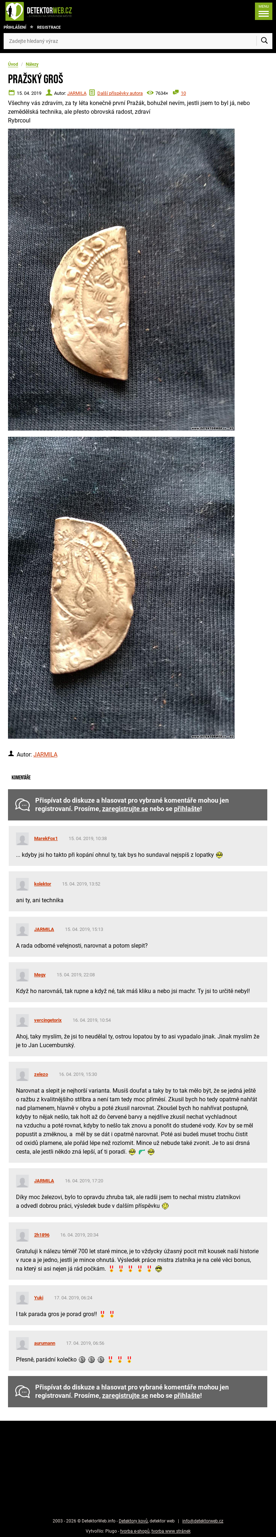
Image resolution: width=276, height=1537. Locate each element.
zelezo (41, 1074)
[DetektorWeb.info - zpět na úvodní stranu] (63, 11)
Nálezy (32, 64)
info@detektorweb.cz (202, 1521)
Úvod (13, 64)
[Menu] (262, 11)
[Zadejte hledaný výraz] (138, 41)
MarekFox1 (46, 838)
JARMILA (76, 93)
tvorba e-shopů (135, 1531)
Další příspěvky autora (120, 93)
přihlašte (187, 808)
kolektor (42, 884)
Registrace (49, 27)
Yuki (38, 1297)
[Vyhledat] (264, 41)
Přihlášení (15, 27)
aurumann (44, 1343)
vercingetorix (48, 1020)
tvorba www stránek (171, 1531)
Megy (40, 974)
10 (183, 93)
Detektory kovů (133, 1521)
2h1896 (41, 1235)
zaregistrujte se (125, 808)
